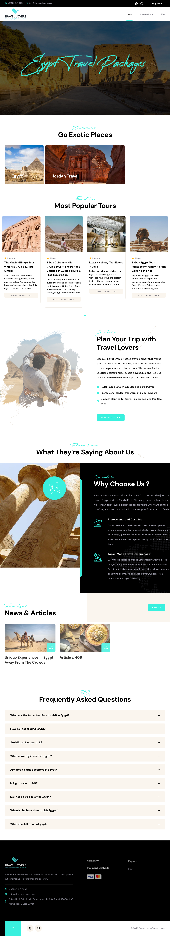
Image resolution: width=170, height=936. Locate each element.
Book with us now (110, 418)
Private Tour (25, 295)
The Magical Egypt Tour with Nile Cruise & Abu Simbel (19, 267)
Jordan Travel (65, 176)
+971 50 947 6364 (15, 3)
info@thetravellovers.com (40, 3)
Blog (163, 13)
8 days (14, 295)
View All (156, 608)
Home (129, 13)
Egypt (17, 176)
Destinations (146, 13)
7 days (99, 291)
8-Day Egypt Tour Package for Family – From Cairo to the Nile (149, 267)
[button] (18, 67)
